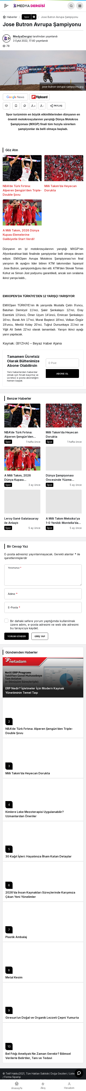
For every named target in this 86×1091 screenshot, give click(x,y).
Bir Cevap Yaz (17, 546)
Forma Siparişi (12, 1076)
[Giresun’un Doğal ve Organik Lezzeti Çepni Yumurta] (43, 1002)
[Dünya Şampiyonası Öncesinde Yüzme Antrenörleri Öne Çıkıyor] (64, 466)
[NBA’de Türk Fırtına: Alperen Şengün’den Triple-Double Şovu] (22, 176)
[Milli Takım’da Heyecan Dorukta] (63, 176)
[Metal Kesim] (43, 962)
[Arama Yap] (71, 5)
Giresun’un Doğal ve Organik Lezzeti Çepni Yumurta (42, 1017)
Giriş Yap (39, 636)
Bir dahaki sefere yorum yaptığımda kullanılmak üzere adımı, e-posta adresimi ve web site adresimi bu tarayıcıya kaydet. (44, 624)
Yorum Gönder (16, 636)
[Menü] (6, 5)
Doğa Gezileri (59, 1073)
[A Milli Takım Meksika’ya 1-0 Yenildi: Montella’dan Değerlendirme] (64, 510)
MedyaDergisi (22, 36)
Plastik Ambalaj (16, 937)
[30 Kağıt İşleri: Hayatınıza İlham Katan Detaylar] (43, 841)
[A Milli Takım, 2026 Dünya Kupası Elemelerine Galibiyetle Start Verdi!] (22, 220)
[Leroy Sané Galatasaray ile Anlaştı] (22, 510)
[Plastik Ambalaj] (43, 922)
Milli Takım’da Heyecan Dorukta (27, 773)
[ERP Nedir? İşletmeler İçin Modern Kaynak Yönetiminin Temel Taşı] (43, 677)
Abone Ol (62, 373)
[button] (79, 5)
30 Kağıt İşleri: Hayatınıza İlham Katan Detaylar (38, 856)
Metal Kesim (13, 977)
